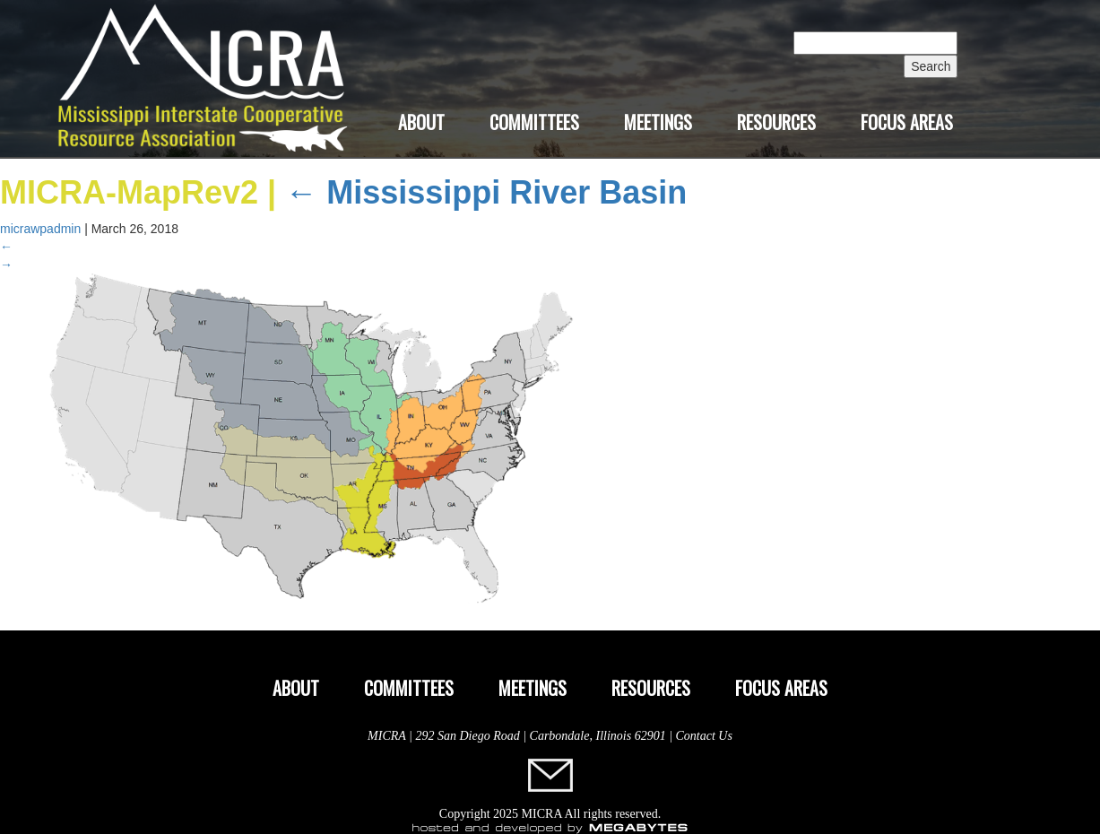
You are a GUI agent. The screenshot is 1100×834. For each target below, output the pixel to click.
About (421, 122)
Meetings (658, 122)
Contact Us (704, 736)
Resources (776, 122)
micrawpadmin (40, 229)
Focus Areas (907, 122)
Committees (534, 122)
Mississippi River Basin (486, 192)
